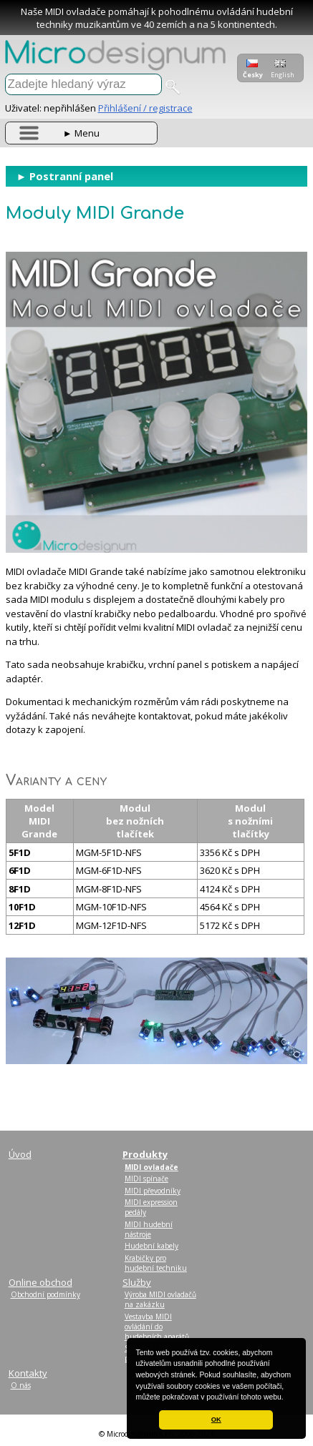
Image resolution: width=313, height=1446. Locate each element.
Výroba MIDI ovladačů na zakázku (160, 1299)
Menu (81, 133)
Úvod (20, 1154)
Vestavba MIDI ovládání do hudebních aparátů (157, 1327)
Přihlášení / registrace (145, 108)
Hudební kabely (151, 1246)
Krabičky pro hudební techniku (156, 1263)
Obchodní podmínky (45, 1294)
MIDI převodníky (152, 1191)
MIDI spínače (146, 1179)
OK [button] (216, 1419)
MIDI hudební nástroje (149, 1229)
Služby (136, 1282)
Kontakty (28, 1373)
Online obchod (40, 1282)
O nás (21, 1385)
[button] (287, 1398)
